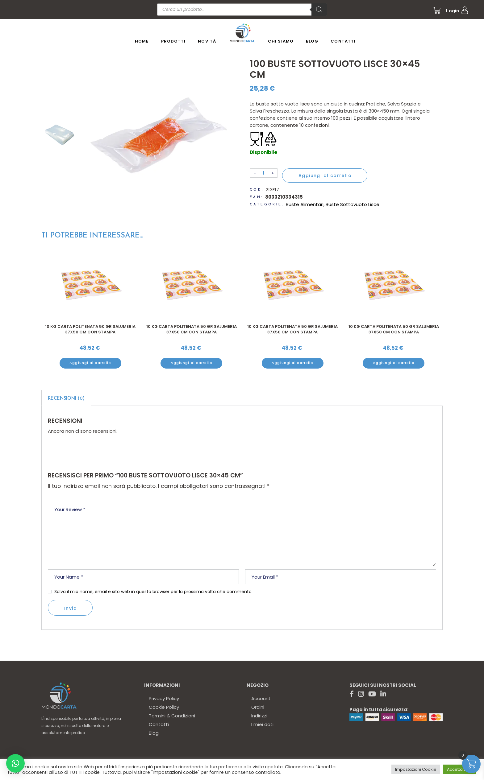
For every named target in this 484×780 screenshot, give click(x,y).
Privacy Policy (164, 698)
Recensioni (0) (66, 398)
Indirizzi (259, 715)
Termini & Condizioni (172, 715)
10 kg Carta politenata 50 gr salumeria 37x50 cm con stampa (90, 329)
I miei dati (262, 724)
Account (261, 698)
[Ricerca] (319, 9)
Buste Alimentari (304, 204)
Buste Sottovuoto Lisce (352, 204)
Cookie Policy (164, 707)
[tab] (66, 398)
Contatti (159, 724)
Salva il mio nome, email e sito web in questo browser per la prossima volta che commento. (153, 591)
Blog (154, 733)
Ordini (257, 707)
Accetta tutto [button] (460, 769)
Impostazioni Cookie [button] (415, 769)
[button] (15, 763)
